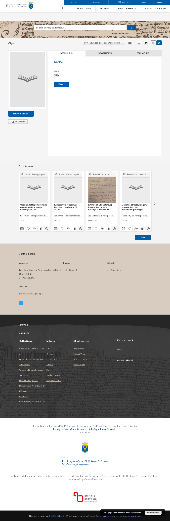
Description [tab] (66, 53)
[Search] (131, 27)
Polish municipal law (28, 380)
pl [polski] (76, 2)
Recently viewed (155, 8)
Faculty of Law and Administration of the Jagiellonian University (85, 429)
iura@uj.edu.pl (114, 270)
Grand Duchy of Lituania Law (32, 401)
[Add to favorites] (139, 43)
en (159, 43)
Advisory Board (80, 359)
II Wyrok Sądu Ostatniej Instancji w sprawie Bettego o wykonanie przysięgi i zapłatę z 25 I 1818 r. (100, 207)
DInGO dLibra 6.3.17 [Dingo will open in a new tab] (58, 516)
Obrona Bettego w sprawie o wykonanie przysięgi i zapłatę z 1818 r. (33, 207)
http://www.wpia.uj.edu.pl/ (32, 293)
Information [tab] (105, 53)
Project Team (79, 354)
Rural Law (23, 396)
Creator (49, 354)
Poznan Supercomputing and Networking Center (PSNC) (114, 516)
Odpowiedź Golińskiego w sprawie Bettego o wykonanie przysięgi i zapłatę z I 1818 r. (134, 207)
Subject (49, 364)
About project (127, 8)
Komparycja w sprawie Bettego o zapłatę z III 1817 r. (65, 207)
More (143, 237)
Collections (83, 8)
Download (18, 121)
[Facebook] (21, 303)
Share (143, 2)
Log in (119, 349)
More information (133, 513)
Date (48, 370)
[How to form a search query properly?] (134, 33)
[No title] (27, 79)
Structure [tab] (143, 53)
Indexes (104, 8)
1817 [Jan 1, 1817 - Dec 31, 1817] (56, 75)
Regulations (79, 348)
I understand (153, 513)
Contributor (51, 359)
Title (48, 348)
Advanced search (120, 33)
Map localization (53, 380)
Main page (24, 333)
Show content (21, 113)
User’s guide (79, 364)
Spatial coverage (53, 375)
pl (153, 43)
